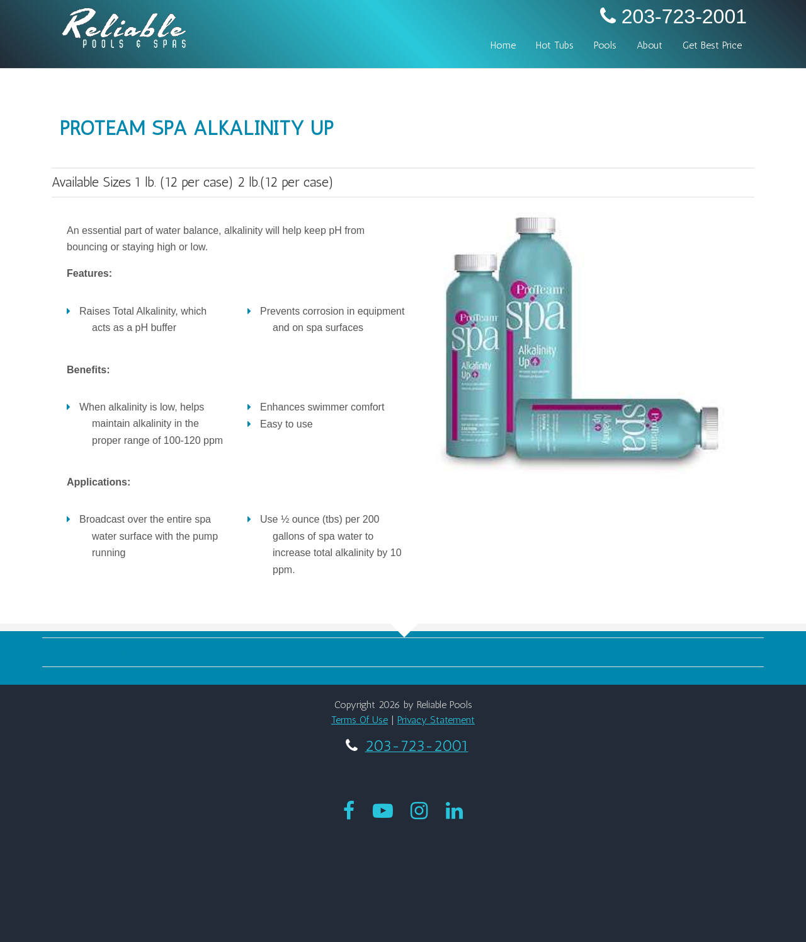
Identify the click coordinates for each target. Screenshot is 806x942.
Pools (605, 45)
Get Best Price (712, 45)
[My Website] (124, 26)
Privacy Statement (436, 720)
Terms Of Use (359, 720)
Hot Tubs (555, 45)
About (649, 45)
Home (503, 45)
